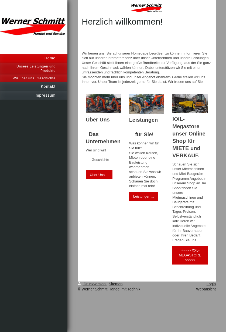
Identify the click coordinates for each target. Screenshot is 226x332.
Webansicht (206, 289)
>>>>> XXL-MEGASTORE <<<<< (190, 255)
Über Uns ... (99, 175)
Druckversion (92, 284)
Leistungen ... (143, 196)
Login (211, 284)
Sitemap (115, 284)
